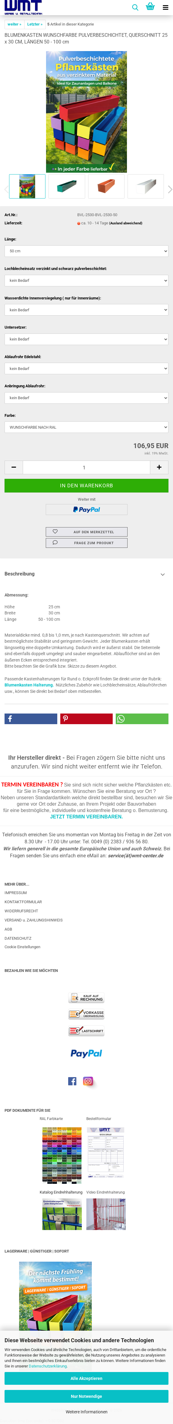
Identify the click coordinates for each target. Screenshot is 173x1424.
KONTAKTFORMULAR (23, 902)
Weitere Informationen (87, 1411)
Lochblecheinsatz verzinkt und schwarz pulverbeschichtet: (56, 268)
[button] (14, 467)
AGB (8, 929)
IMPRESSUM (16, 892)
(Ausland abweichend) (125, 223)
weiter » (15, 24)
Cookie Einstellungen (22, 947)
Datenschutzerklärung (48, 1366)
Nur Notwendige (86, 1396)
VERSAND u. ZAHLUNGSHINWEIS (34, 920)
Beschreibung (20, 574)
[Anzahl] (86, 467)
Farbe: (10, 415)
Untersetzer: (16, 327)
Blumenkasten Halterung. (29, 685)
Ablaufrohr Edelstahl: (23, 356)
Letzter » (35, 24)
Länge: (10, 239)
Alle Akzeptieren (86, 1378)
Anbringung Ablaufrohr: (25, 386)
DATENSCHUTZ (18, 938)
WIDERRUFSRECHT (21, 911)
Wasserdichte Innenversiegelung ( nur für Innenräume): (53, 298)
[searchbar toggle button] (135, 7)
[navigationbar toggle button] (165, 7)
